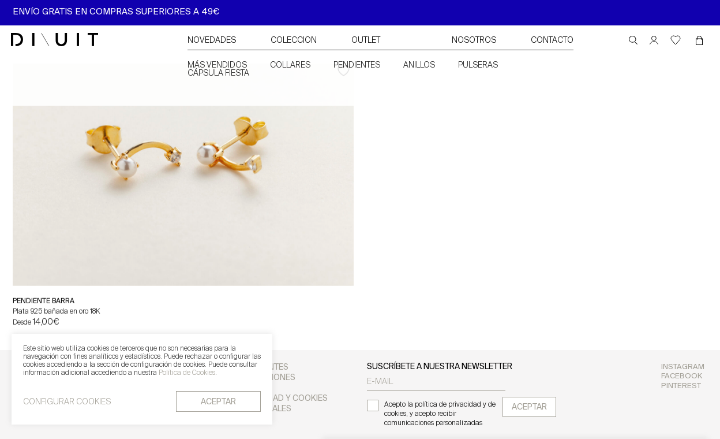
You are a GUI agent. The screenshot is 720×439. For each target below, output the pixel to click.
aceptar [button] (218, 402)
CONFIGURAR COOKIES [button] (67, 402)
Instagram (682, 367)
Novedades (211, 41)
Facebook (681, 376)
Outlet (365, 41)
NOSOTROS (474, 41)
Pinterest (681, 386)
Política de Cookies (187, 374)
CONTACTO (552, 41)
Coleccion (294, 41)
